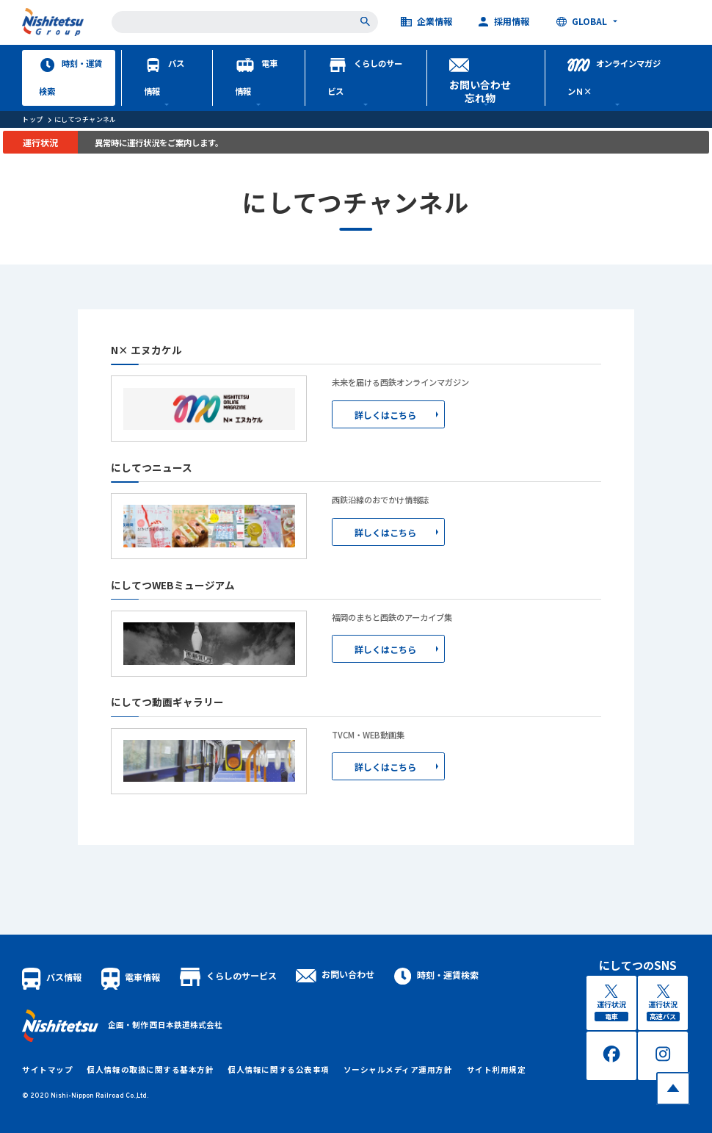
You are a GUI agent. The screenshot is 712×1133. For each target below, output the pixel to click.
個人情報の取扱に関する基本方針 (150, 1069)
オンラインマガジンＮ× (613, 77)
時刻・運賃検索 (70, 77)
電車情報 (256, 77)
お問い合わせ (335, 974)
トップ (32, 119)
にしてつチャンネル (85, 119)
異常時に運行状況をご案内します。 (159, 142)
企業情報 (427, 22)
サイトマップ (47, 1069)
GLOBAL (581, 22)
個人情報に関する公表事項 (278, 1069)
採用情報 (504, 22)
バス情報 (164, 77)
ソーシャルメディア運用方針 (398, 1069)
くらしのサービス (364, 77)
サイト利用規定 (496, 1069)
